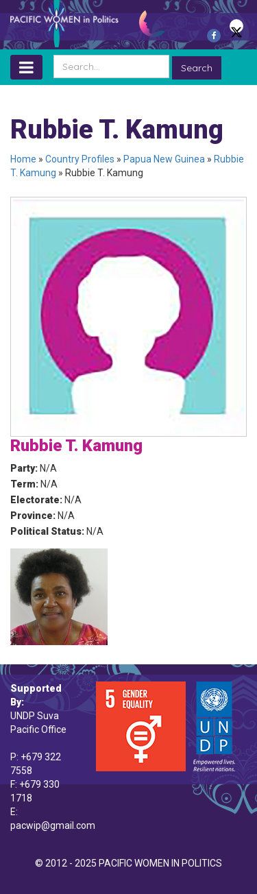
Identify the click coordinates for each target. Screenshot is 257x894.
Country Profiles (79, 159)
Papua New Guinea (164, 159)
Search (196, 68)
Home (23, 159)
